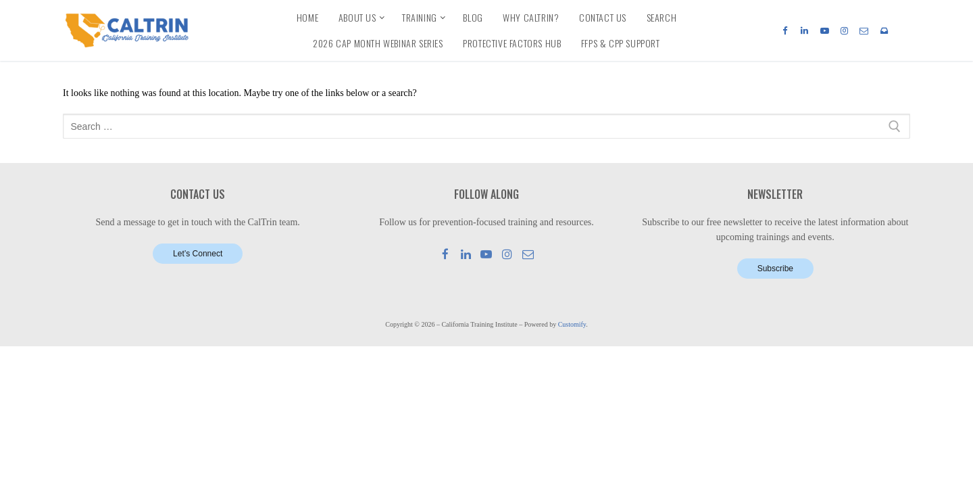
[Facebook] (785, 30)
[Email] (864, 30)
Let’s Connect (197, 253)
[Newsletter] (884, 30)
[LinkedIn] (804, 30)
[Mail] (528, 254)
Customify (572, 324)
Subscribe (775, 268)
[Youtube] (824, 30)
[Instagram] (844, 30)
